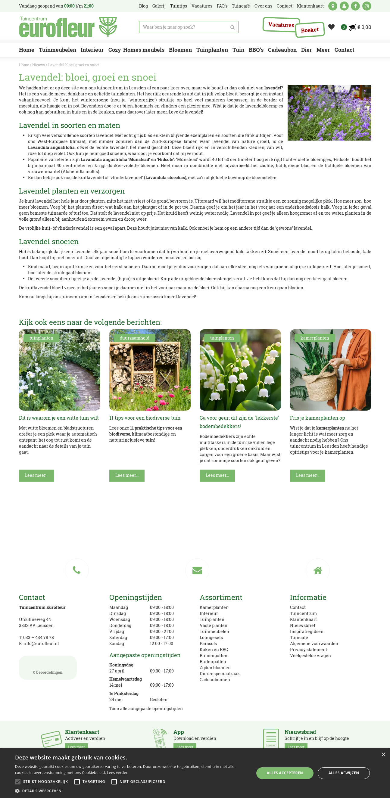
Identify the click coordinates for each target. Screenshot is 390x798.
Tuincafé (299, 637)
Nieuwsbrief (302, 625)
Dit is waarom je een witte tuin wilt (59, 418)
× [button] (383, 755)
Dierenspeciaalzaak (220, 673)
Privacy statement (308, 649)
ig (366, 6)
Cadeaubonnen (215, 679)
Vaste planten (213, 625)
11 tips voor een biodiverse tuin (144, 418)
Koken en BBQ (214, 649)
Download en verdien (194, 739)
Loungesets (211, 637)
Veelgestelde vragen (310, 655)
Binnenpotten (213, 655)
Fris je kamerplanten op (317, 418)
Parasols (208, 643)
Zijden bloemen (215, 667)
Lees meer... (36, 475)
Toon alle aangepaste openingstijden (146, 708)
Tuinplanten (212, 619)
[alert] (195, 773)
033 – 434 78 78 (38, 637)
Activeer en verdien (85, 739)
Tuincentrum (303, 613)
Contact (298, 607)
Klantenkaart (303, 619)
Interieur (209, 613)
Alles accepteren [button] (285, 772)
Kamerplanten (214, 607)
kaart (332, 6)
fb (355, 6)
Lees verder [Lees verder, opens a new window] (117, 772)
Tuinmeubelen (214, 631)
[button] (131, 790)
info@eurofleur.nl (41, 643)
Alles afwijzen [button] (344, 772)
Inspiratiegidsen (306, 631)
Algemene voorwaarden (314, 643)
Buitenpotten (213, 661)
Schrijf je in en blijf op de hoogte (317, 739)
